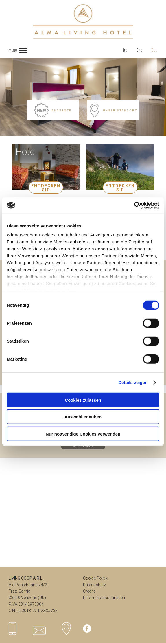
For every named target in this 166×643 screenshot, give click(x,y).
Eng (139, 50)
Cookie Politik (95, 578)
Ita (125, 50)
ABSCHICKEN (83, 446)
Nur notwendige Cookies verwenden (83, 433)
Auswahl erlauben (83, 416)
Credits (89, 591)
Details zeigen (132, 382)
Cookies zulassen (83, 399)
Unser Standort (113, 110)
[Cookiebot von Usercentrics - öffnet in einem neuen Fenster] (134, 205)
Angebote (52, 110)
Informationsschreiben (104, 597)
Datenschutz (94, 585)
